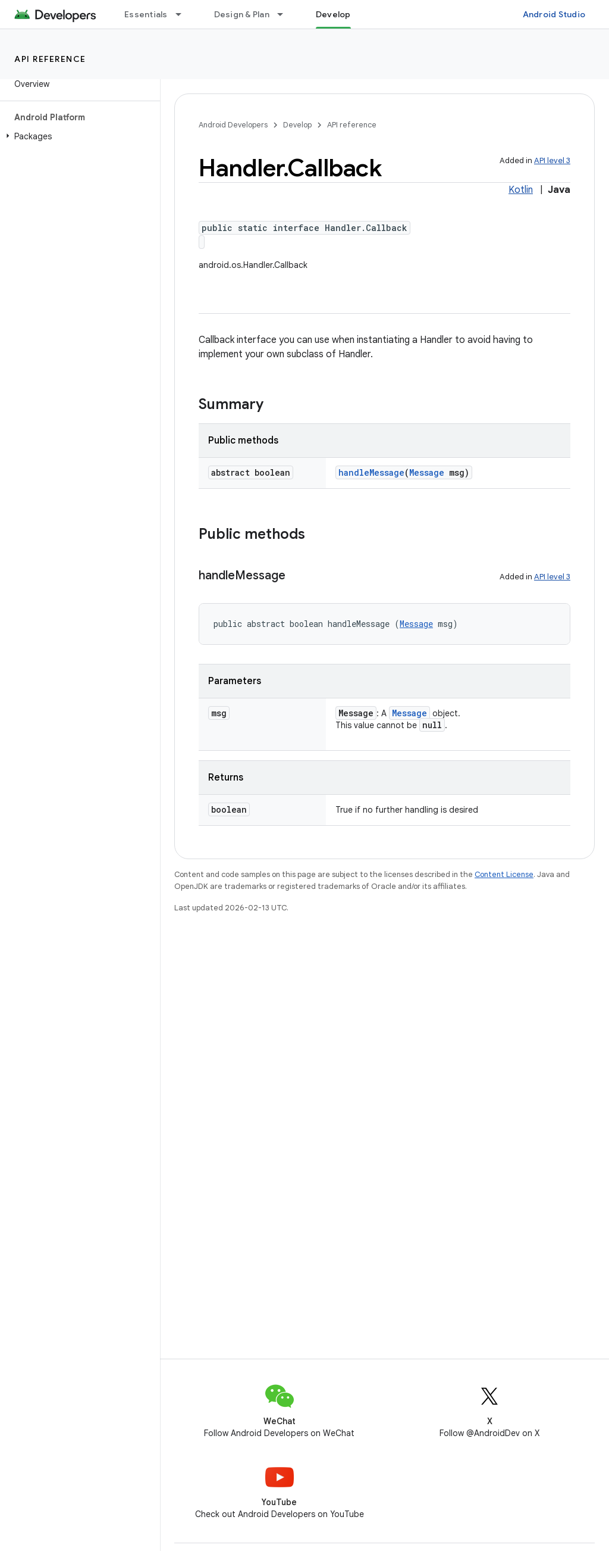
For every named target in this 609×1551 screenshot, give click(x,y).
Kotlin (520, 190)
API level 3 (552, 160)
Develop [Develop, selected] (333, 14)
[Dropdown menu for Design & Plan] (285, 14)
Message (426, 472)
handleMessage (371, 472)
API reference (50, 59)
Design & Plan (241, 14)
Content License (504, 874)
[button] (77, 136)
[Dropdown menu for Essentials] (184, 14)
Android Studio (554, 14)
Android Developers (233, 125)
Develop (297, 125)
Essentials (146, 14)
